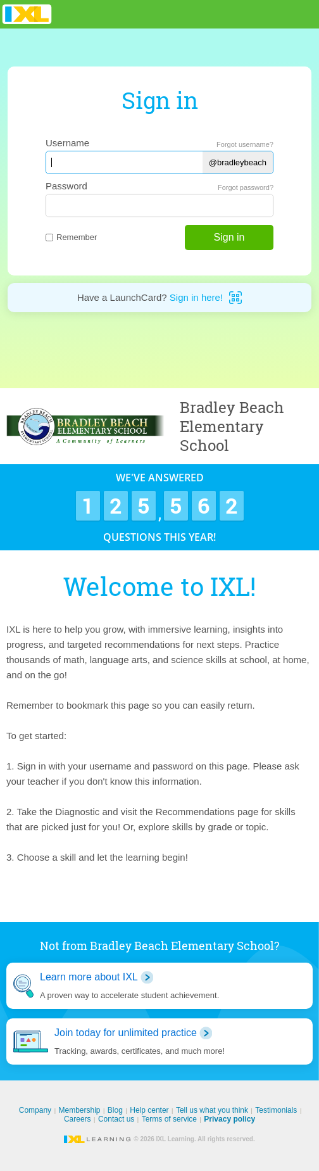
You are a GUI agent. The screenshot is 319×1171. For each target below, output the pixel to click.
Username (67, 142)
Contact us (116, 1119)
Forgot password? (245, 187)
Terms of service (169, 1119)
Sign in (229, 237)
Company (35, 1110)
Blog (115, 1110)
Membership (79, 1110)
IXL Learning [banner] (27, 14)
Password (66, 185)
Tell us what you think (212, 1110)
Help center (149, 1110)
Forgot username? (244, 144)
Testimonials (276, 1110)
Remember (71, 237)
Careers (77, 1119)
